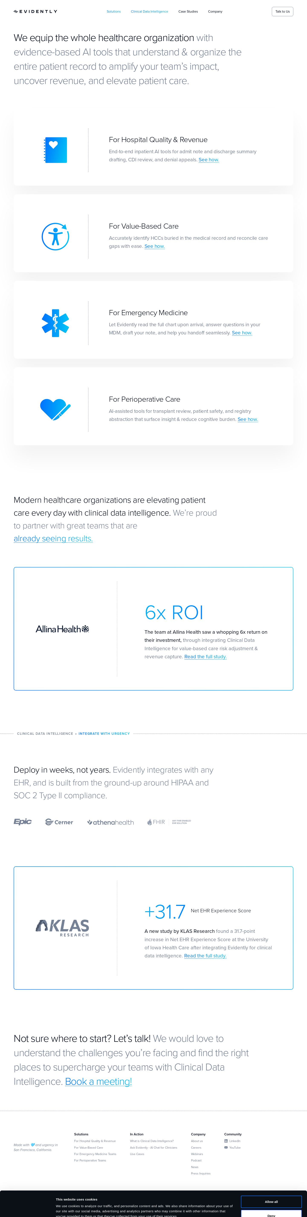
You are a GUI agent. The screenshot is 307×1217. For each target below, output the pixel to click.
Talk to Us (282, 11)
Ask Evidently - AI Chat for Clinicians (153, 1147)
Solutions (114, 11)
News (194, 1167)
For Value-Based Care (88, 1147)
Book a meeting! (98, 1081)
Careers (196, 1147)
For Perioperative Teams (90, 1160)
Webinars (197, 1154)
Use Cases (137, 1154)
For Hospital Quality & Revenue (95, 1141)
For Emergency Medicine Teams (95, 1154)
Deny (271, 1196)
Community (233, 1134)
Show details (66, 1208)
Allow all (271, 1182)
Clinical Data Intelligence (149, 11)
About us (197, 1141)
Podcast (196, 1160)
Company (215, 11)
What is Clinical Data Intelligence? (152, 1141)
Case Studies (188, 11)
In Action (136, 1134)
